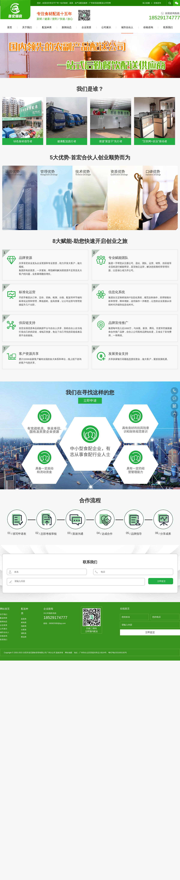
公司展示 (106, 27)
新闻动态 (66, 27)
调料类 (23, 691)
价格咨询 (157, 3)
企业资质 (86, 27)
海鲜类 (23, 684)
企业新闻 (48, 667)
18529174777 (174, 391)
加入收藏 (146, 3)
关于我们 (27, 27)
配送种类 (47, 27)
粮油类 (23, 695)
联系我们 (168, 27)
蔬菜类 (23, 677)
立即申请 (90, 459)
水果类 (23, 688)
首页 (9, 27)
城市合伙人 (127, 29)
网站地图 (68, 711)
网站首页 (5, 667)
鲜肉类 (23, 681)
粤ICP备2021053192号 (117, 711)
